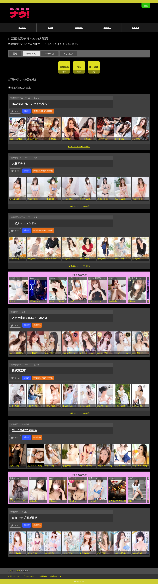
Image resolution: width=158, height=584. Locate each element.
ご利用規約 (42, 576)
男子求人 (107, 28)
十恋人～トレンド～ (24, 223)
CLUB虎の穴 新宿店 (24, 430)
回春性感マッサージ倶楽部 (117, 301)
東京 (18, 570)
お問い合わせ (13, 576)
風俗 (15, 53)
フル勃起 (92, 501)
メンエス (68, 53)
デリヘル (22, 28)
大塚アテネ (19, 163)
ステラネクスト (95, 301)
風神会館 (132, 301)
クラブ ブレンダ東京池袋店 (19, 501)
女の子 (50, 28)
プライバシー (28, 576)
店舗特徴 (64, 67)
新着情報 (79, 28)
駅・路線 (93, 67)
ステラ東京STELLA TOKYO (29, 317)
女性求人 (135, 28)
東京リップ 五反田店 (24, 517)
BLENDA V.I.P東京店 (117, 501)
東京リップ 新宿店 (56, 301)
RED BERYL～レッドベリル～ (31, 103)
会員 (146, 5)
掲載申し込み (56, 576)
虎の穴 (12, 301)
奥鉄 (130, 501)
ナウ (11, 570)
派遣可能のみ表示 (19, 87)
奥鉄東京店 (19, 370)
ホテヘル (50, 53)
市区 (79, 67)
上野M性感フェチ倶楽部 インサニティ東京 (38, 301)
